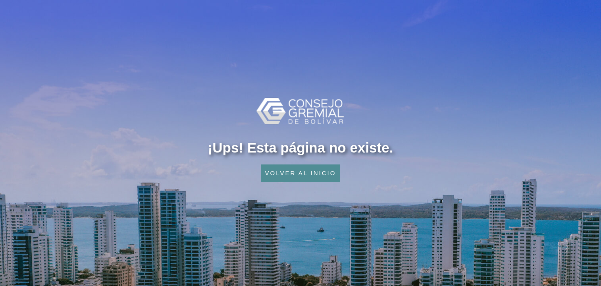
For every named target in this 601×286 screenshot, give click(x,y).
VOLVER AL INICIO (300, 173)
